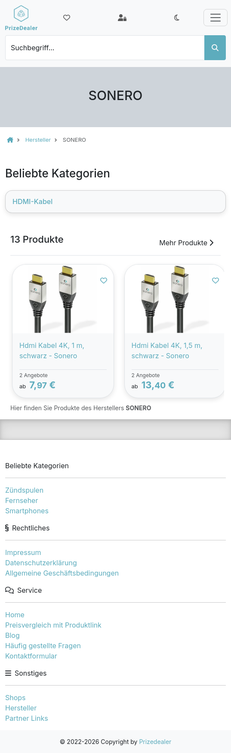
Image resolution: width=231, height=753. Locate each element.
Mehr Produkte (186, 242)
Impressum (23, 552)
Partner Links (26, 718)
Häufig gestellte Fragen (43, 645)
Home (15, 614)
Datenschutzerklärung (41, 562)
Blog (12, 635)
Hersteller (21, 708)
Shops (15, 697)
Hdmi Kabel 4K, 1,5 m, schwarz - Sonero (167, 350)
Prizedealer (155, 741)
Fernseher (21, 500)
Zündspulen (24, 490)
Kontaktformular (31, 656)
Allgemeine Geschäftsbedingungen (62, 573)
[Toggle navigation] (215, 17)
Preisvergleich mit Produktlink (53, 625)
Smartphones (27, 510)
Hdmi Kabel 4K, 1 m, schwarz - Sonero (51, 350)
